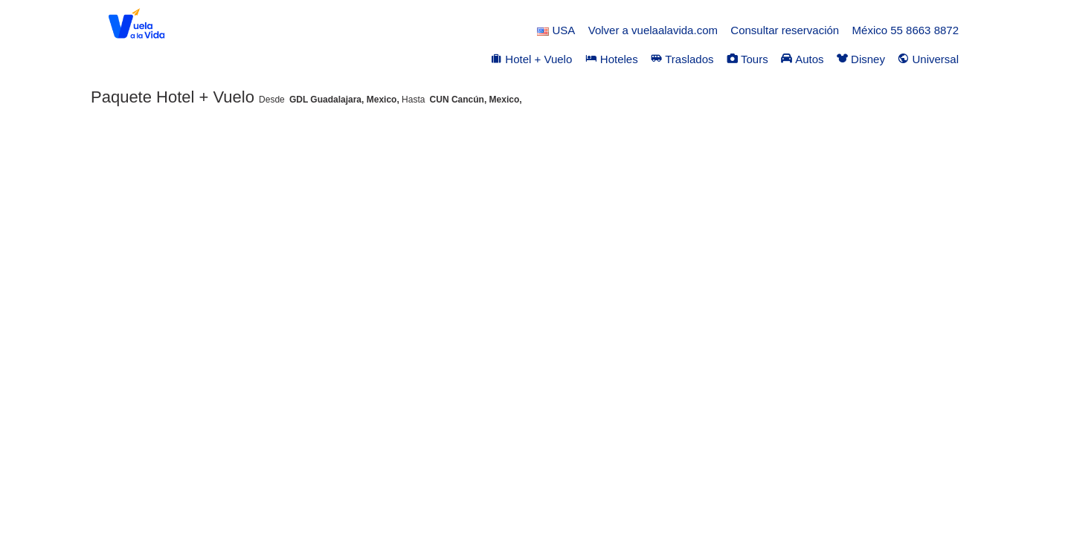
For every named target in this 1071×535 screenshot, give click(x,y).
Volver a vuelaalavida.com (653, 30)
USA (556, 30)
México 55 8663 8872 (905, 30)
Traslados (682, 59)
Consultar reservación (784, 30)
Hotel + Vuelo (531, 59)
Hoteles (611, 59)
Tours (747, 59)
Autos (802, 59)
